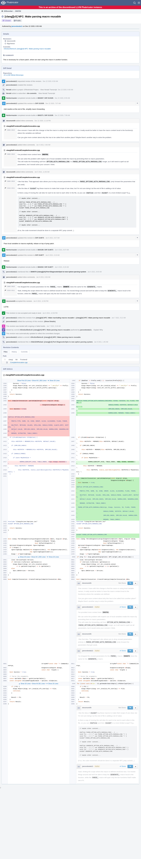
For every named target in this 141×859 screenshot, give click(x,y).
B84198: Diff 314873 (45, 250)
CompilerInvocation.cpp (19, 362)
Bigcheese (11, 43)
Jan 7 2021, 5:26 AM (54, 326)
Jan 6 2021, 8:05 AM (95, 272)
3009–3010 (10, 130)
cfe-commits (32, 93)
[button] (139, 3)
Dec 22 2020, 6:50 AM (50, 81)
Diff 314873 (39, 238)
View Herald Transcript (48, 90)
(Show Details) (50, 321)
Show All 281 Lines (38, 684)
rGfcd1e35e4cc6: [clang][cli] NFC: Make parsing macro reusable (27, 49)
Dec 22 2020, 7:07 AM (53, 103)
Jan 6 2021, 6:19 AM (52, 255)
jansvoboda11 (17, 26)
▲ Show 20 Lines (24, 557)
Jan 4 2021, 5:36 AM (43, 145)
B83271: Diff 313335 (45, 115)
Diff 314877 (39, 255)
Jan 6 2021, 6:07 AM (52, 238)
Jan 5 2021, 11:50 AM (42, 172)
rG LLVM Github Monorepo (13, 75)
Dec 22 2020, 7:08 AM (62, 115)
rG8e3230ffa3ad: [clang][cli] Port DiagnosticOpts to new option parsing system (62, 342)
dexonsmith (11, 41)
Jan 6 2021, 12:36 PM (40, 301)
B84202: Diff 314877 (45, 267)
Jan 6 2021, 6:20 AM (62, 267)
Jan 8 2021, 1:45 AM (101, 342)
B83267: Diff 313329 (45, 98)
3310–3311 (10, 188)
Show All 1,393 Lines (39, 380)
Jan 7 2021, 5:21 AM (119, 318)
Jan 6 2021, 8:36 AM (43, 277)
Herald (8, 90)
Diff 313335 (39, 103)
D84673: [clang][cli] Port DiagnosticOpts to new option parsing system (58, 272)
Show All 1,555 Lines (38, 557)
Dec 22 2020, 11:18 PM (43, 121)
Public (18, 21)
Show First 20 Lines (24, 380)
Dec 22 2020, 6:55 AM (62, 98)
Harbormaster (11, 98)
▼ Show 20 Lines (54, 380)
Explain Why (98, 330)
